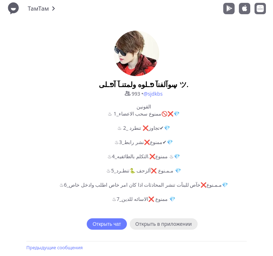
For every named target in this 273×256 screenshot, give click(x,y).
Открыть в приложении (163, 223)
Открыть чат (106, 224)
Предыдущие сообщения (54, 247)
